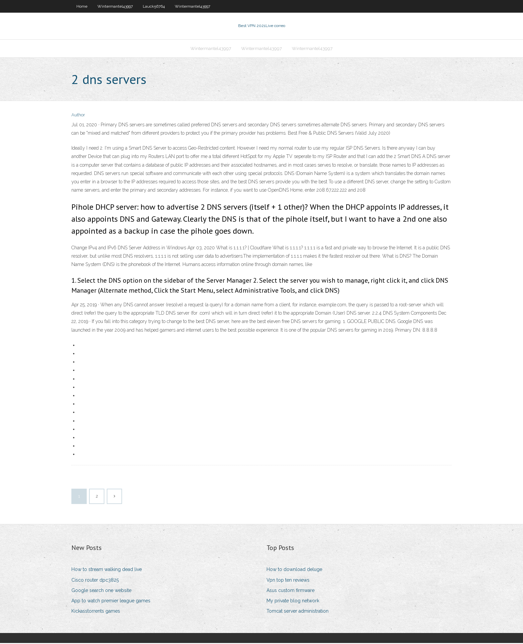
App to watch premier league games (110, 601)
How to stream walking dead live (106, 570)
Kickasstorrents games (95, 611)
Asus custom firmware (291, 591)
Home (81, 6)
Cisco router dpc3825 (95, 580)
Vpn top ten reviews (288, 580)
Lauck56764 (154, 6)
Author (78, 115)
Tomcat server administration (298, 611)
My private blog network (293, 601)
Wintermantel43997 (115, 6)
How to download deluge (294, 570)
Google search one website (101, 591)
